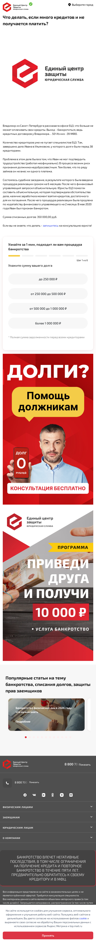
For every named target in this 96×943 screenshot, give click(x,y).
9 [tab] (58, 737)
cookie (83, 918)
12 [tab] (70, 737)
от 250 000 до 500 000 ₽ (48, 294)
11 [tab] (66, 737)
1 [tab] (26, 737)
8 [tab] (54, 737)
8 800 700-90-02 (77, 764)
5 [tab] (42, 737)
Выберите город (80, 5)
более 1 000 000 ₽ (48, 323)
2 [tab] (30, 737)
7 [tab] (50, 737)
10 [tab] (62, 737)
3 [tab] (34, 737)
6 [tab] (46, 737)
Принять (48, 935)
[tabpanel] (46, 714)
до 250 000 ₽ (48, 279)
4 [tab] (38, 737)
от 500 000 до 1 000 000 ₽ (48, 308)
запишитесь (50, 225)
